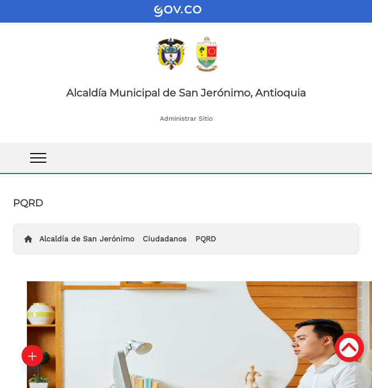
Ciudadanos (164, 238)
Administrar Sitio (186, 118)
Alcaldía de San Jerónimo (86, 238)
